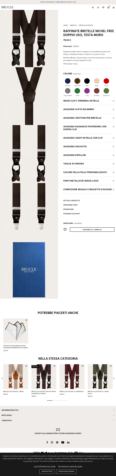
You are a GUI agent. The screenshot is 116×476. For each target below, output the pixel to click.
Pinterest (57, 442)
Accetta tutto (47, 471)
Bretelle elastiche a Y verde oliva (98, 392)
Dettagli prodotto (71, 200)
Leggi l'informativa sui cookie (45, 466)
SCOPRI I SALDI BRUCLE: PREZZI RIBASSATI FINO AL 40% (58, 2)
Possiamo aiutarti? (71, 213)
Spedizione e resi (70, 205)
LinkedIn (68, 442)
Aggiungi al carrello (92, 229)
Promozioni (68, 209)
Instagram (52, 442)
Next (113, 378)
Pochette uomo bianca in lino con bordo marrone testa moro (15, 347)
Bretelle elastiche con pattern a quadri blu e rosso (43, 392)
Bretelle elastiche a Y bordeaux (72, 391)
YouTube (62, 442)
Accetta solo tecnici (66, 471)
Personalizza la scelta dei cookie (70, 466)
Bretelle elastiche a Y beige (13, 391)
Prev (2, 378)
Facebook (47, 442)
